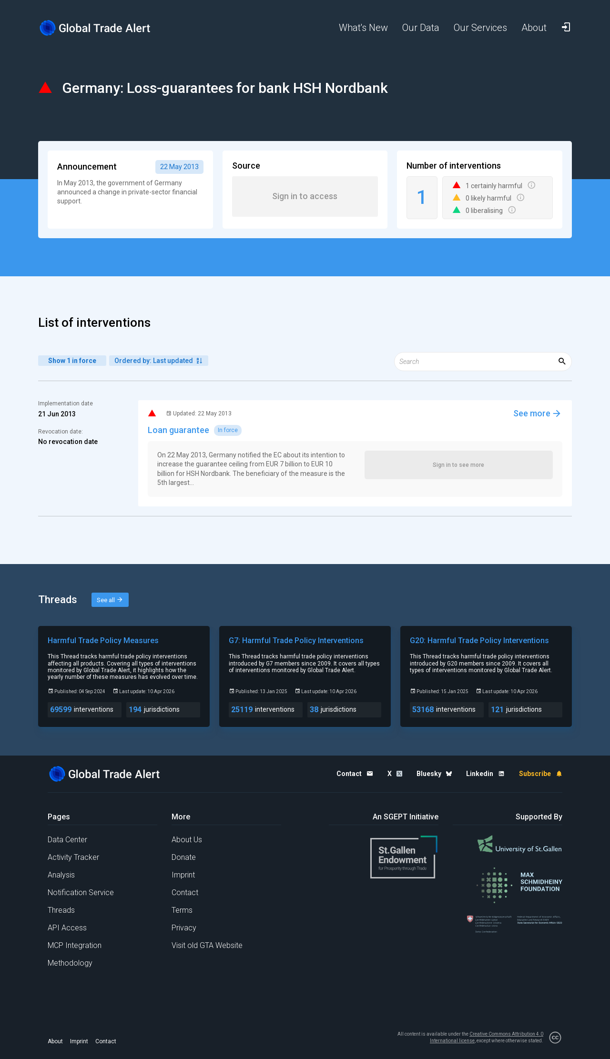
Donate (184, 857)
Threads (61, 910)
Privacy (184, 927)
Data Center (67, 839)
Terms (182, 910)
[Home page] (102, 28)
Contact (185, 892)
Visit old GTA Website (207, 945)
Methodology (70, 963)
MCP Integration (75, 945)
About (55, 1041)
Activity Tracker (73, 857)
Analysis (61, 874)
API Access (67, 927)
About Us (187, 839)
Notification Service (81, 892)
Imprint (183, 874)
